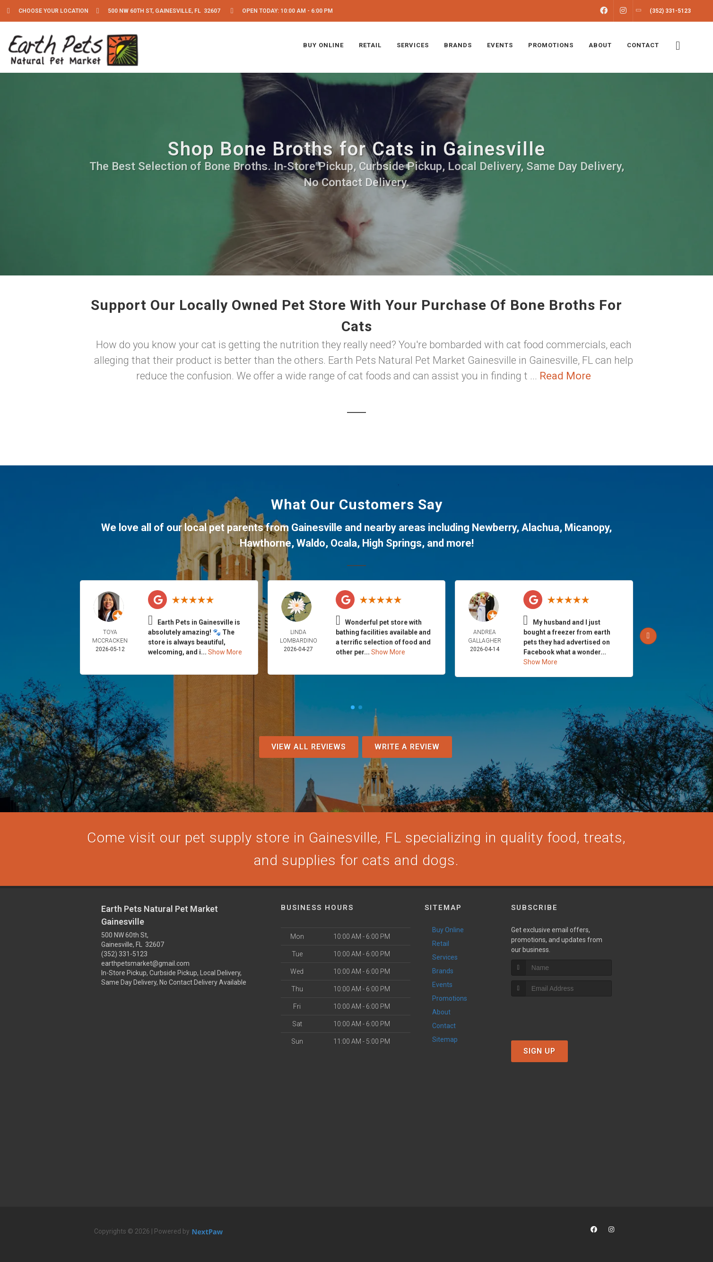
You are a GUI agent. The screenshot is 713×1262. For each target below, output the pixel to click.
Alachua (540, 527)
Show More (225, 652)
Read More (565, 376)
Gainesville (316, 527)
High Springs (392, 543)
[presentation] (561, 1014)
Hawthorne (265, 543)
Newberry (494, 527)
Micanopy (587, 527)
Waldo (310, 543)
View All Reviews (308, 746)
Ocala (343, 543)
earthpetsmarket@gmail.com (145, 963)
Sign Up (539, 1051)
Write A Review (407, 746)
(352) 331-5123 (124, 954)
